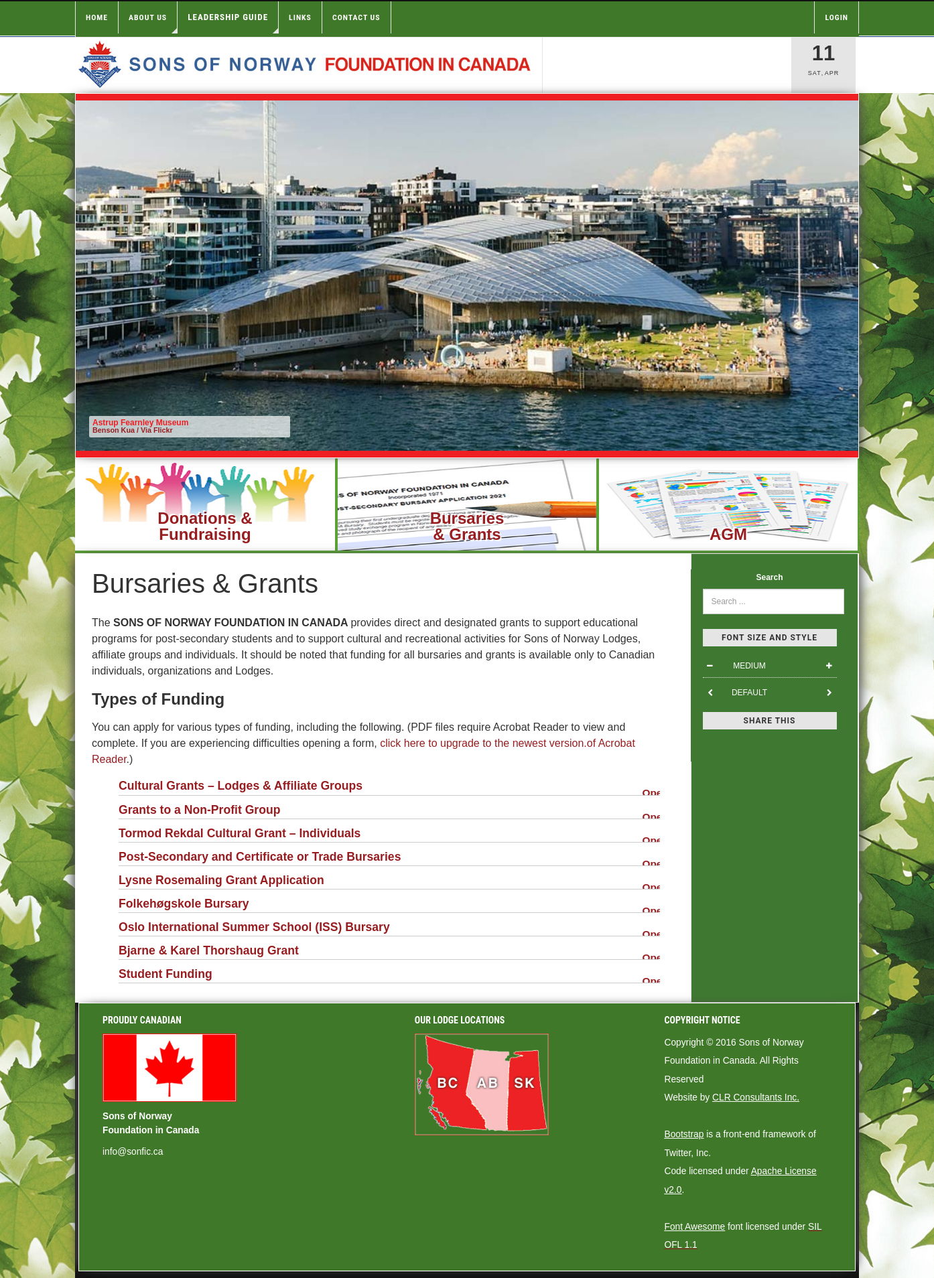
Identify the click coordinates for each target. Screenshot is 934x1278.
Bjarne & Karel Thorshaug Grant (389, 952)
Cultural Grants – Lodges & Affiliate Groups (389, 787)
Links (300, 17)
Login (836, 17)
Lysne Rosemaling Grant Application (389, 881)
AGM (728, 534)
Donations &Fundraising (204, 526)
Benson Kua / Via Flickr (132, 430)
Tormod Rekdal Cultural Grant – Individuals (389, 835)
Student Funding (389, 975)
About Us (153, 23)
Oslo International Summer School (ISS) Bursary (389, 928)
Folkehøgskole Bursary (389, 905)
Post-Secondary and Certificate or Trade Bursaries (389, 858)
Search (769, 577)
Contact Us (356, 17)
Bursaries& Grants (467, 526)
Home (97, 17)
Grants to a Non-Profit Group (389, 811)
